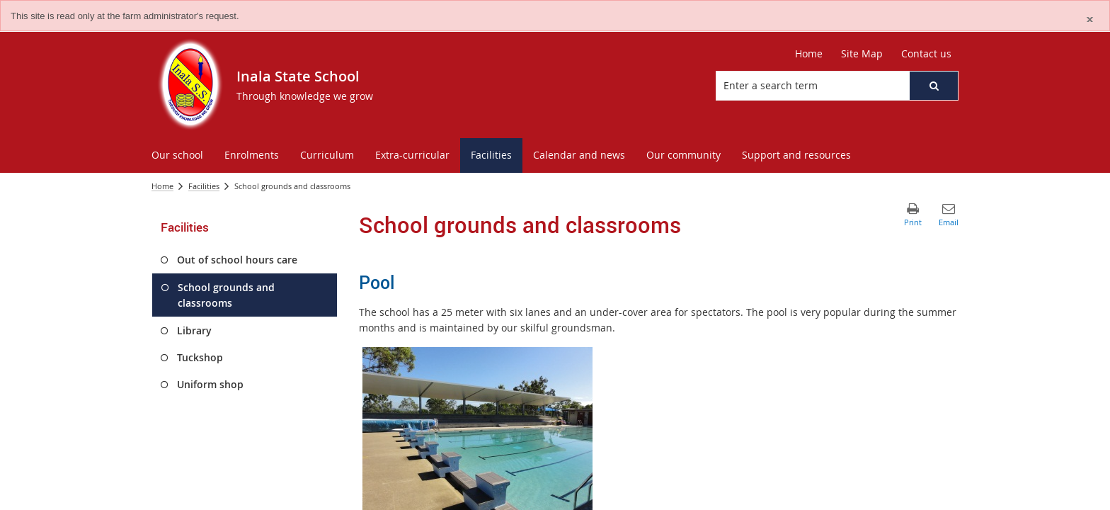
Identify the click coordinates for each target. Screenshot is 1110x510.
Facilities (203, 186)
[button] (934, 86)
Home (809, 53)
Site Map (862, 53)
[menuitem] (177, 155)
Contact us (926, 53)
